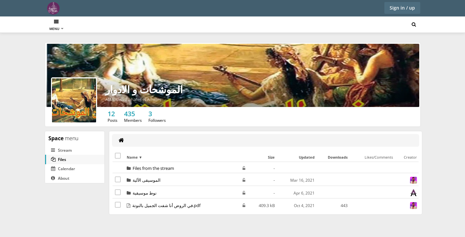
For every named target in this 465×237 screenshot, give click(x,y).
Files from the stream (153, 168)
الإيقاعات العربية (116, 25)
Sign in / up (402, 8)
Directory (87, 25)
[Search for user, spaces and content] (413, 24)
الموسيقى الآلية (147, 180)
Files (58, 159)
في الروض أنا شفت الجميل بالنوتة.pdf (166, 205)
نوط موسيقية (145, 193)
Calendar (63, 168)
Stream (61, 150)
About (60, 178)
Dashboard (59, 25)
